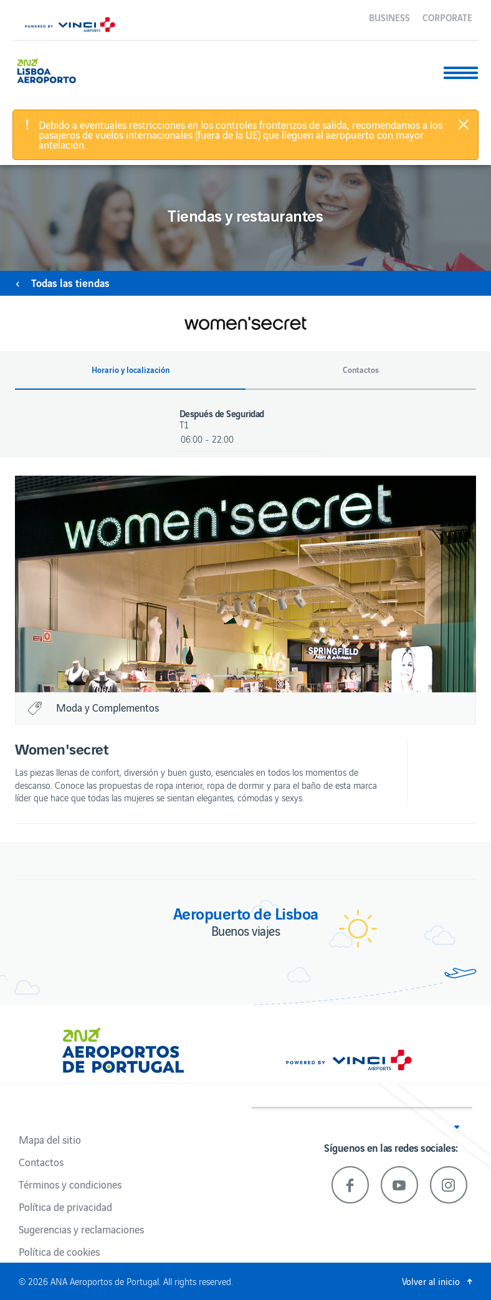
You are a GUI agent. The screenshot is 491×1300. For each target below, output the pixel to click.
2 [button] (223, 676)
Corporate (447, 17)
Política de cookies (59, 1251)
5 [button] (290, 676)
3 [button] (245, 676)
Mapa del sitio (50, 1139)
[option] (245, 584)
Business (389, 17)
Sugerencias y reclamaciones (81, 1229)
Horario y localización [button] (130, 369)
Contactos (41, 1161)
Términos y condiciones (70, 1184)
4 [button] (268, 676)
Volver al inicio (431, 1281)
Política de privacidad (65, 1206)
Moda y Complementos (107, 707)
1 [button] (200, 676)
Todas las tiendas (70, 282)
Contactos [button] (361, 369)
